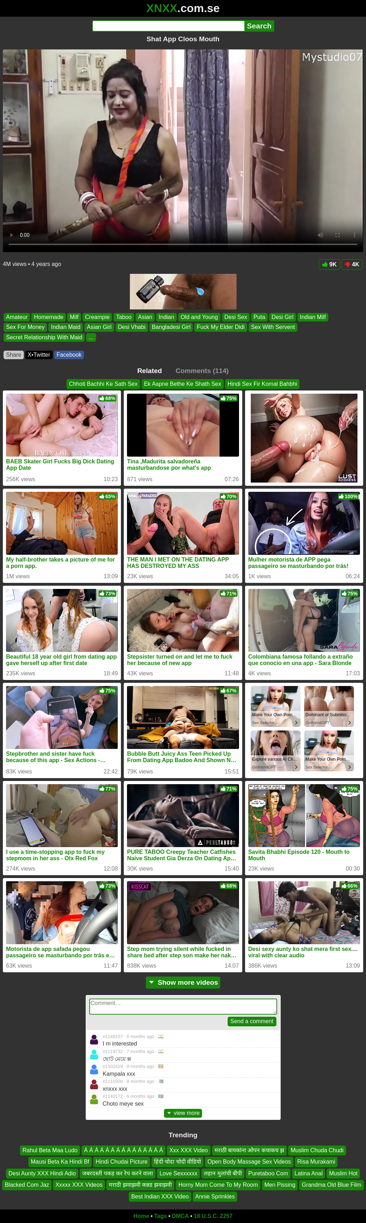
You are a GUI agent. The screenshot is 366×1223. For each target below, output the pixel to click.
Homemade (48, 317)
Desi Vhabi (131, 327)
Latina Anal (309, 1173)
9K (329, 264)
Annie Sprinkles (215, 1196)
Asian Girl (99, 327)
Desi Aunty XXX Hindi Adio (42, 1173)
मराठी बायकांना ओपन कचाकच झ (249, 1150)
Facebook (69, 355)
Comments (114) (202, 370)
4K (352, 264)
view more (183, 1113)
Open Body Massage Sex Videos (249, 1162)
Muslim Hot (343, 1173)
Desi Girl (282, 317)
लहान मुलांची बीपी (223, 1173)
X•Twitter (39, 355)
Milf (74, 317)
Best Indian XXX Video (160, 1196)
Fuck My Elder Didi (220, 327)
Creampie (97, 317)
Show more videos (183, 982)
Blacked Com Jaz (27, 1185)
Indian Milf (313, 317)
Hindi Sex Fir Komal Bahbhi (262, 384)
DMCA (180, 1216)
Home (141, 1216)
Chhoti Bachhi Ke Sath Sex (103, 384)
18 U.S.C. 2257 (213, 1216)
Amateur (16, 317)
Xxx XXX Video (188, 1150)
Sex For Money (25, 327)
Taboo (124, 317)
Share (13, 355)
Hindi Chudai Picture (122, 1162)
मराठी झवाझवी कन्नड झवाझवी (140, 1185)
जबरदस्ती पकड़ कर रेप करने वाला (117, 1173)
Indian (166, 317)
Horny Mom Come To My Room (218, 1185)
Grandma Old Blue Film (331, 1185)
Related (149, 370)
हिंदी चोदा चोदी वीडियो (177, 1162)
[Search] (168, 26)
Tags (160, 1216)
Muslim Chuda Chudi (317, 1150)
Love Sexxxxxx (178, 1173)
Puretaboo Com (268, 1173)
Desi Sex (235, 317)
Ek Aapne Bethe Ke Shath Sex (182, 384)
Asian (145, 317)
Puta (259, 317)
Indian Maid (65, 327)
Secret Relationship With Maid (44, 337)
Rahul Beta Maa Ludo (50, 1150)
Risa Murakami (316, 1162)
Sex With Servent (273, 327)
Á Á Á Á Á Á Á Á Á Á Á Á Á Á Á (123, 1150)
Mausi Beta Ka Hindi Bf (60, 1162)
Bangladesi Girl (171, 327)
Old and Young (199, 317)
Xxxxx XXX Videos (78, 1185)
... (91, 337)
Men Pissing (279, 1185)
